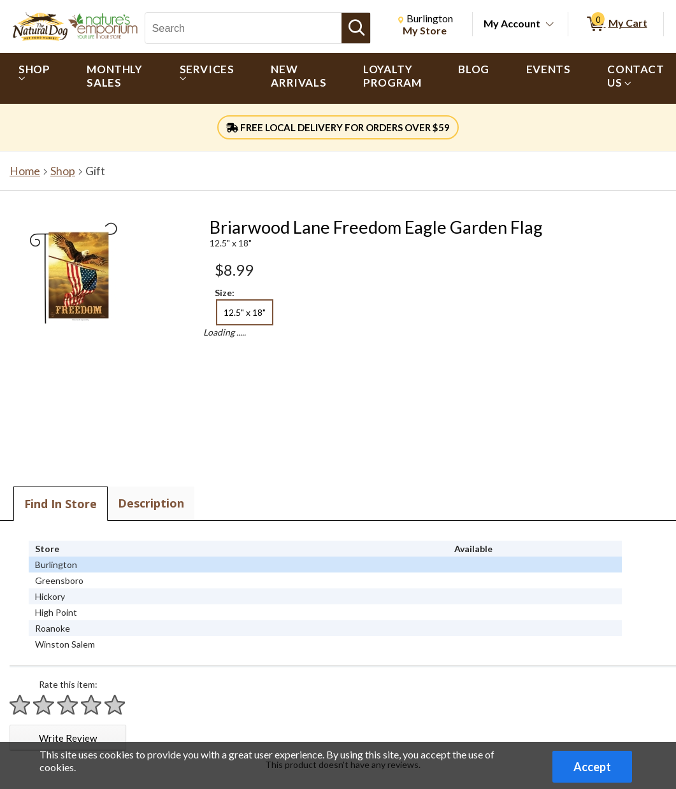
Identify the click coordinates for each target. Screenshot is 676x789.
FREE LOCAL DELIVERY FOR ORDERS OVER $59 (338, 127)
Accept (592, 767)
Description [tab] (151, 503)
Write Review (68, 738)
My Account (512, 23)
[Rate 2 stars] (44, 704)
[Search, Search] (243, 28)
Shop (62, 171)
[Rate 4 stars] (92, 704)
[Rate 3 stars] (68, 704)
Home (25, 171)
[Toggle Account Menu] (549, 24)
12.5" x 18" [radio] (245, 312)
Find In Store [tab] (60, 503)
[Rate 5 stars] (115, 704)
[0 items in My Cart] (616, 24)
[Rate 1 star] (20, 704)
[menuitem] (34, 78)
